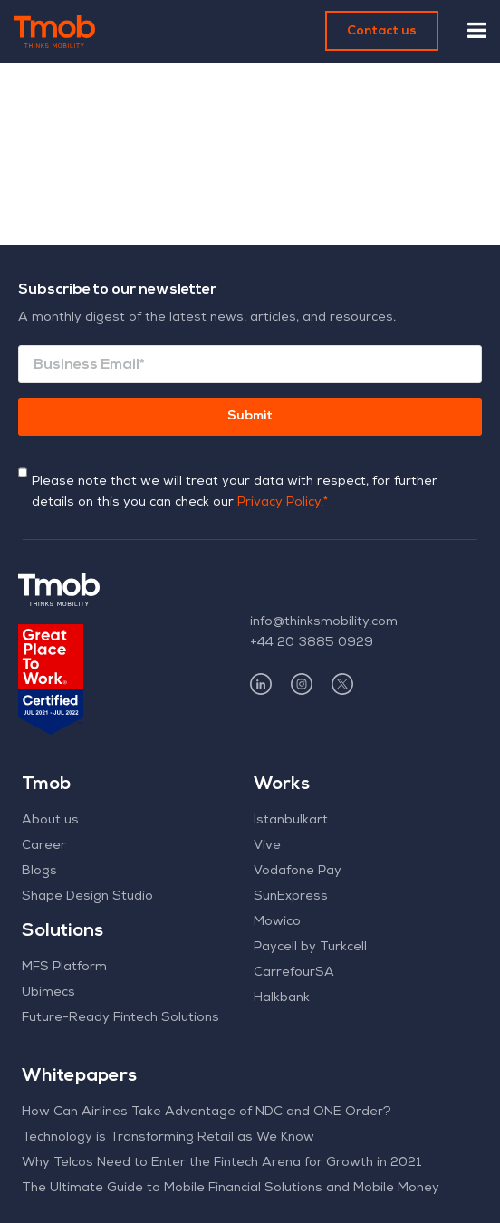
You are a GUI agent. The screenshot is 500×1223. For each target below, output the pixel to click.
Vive (267, 846)
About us (50, 820)
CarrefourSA (294, 973)
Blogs (39, 871)
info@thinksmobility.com (324, 622)
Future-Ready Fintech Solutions (120, 1018)
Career (44, 846)
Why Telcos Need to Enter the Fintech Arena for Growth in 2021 (222, 1163)
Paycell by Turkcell (310, 947)
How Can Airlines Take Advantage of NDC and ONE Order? (206, 1112)
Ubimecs (48, 993)
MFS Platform (64, 967)
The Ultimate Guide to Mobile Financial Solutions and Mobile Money (230, 1188)
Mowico (277, 922)
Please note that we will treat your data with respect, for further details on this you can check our (235, 492)
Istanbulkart (291, 820)
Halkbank (282, 998)
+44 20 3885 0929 (311, 643)
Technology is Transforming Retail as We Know (168, 1138)
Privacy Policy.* (282, 502)
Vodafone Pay (297, 871)
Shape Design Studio (87, 897)
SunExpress (291, 897)
